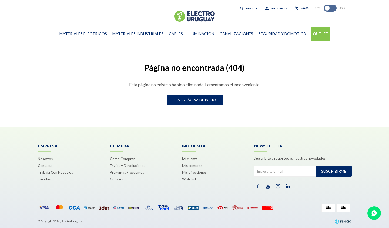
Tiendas (44, 179)
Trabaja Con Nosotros (55, 172)
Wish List (189, 179)
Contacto (45, 165)
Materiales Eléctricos (83, 33)
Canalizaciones (236, 33)
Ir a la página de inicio (194, 100)
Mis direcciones (194, 172)
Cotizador (118, 179)
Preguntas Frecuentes (127, 172)
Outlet (320, 33)
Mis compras (192, 165)
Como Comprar (122, 159)
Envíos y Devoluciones (127, 165)
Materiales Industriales (137, 33)
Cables (176, 33)
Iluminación (201, 33)
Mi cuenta (189, 159)
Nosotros (45, 159)
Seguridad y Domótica (282, 33)
